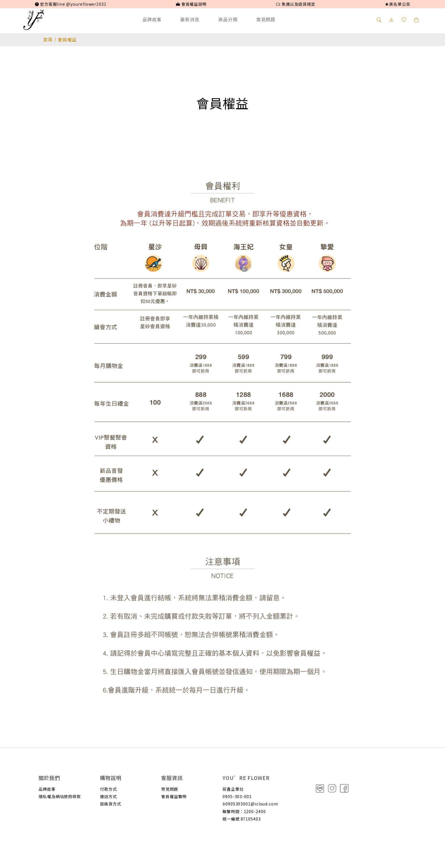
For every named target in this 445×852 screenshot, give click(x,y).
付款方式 (108, 789)
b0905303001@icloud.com (250, 804)
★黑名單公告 (397, 4)
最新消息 (190, 19)
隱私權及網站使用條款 (60, 796)
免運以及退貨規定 (295, 4)
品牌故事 (152, 19)
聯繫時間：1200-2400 (244, 811)
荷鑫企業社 (233, 789)
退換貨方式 (110, 804)
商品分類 (228, 19)
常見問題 (266, 19)
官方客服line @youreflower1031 (70, 4)
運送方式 (108, 796)
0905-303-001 (237, 796)
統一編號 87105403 (241, 819)
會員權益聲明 (173, 796)
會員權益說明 (191, 4)
